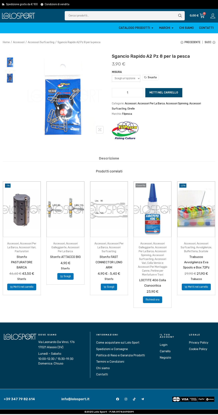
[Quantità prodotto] (127, 94)
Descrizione (109, 159)
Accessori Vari (27, 248)
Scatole (203, 252)
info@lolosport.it (75, 400)
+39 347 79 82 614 (19, 400)
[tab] (109, 159)
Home (6, 42)
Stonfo (21, 279)
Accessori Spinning (177, 104)
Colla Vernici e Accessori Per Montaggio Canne (152, 267)
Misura (117, 73)
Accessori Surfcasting (41, 42)
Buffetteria (191, 252)
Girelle (131, 110)
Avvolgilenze (203, 248)
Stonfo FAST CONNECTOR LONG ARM (108, 263)
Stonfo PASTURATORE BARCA (21, 263)
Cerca (180, 15)
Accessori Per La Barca (151, 104)
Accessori (19, 42)
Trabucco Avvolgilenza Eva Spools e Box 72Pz (196, 263)
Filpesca (127, 115)
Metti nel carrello (163, 93)
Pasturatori (22, 252)
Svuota (150, 78)
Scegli (65, 282)
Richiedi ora (152, 300)
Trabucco (196, 279)
